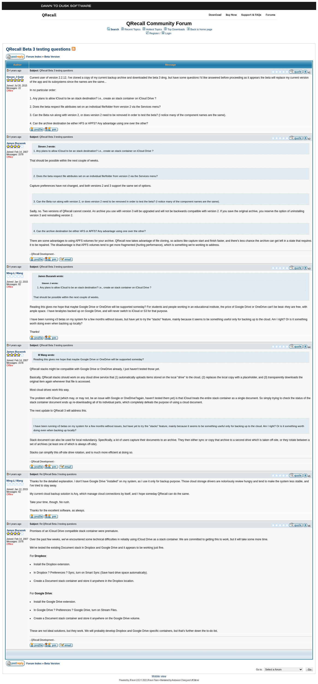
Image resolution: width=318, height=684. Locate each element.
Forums (270, 15)
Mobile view (159, 676)
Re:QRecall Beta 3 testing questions (58, 474)
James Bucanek (16, 143)
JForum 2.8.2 (134, 680)
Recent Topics (132, 29)
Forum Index (34, 56)
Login (168, 33)
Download (215, 15)
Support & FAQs (251, 15)
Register (154, 33)
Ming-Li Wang (14, 273)
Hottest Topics (154, 29)
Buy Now (231, 15)
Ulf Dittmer (194, 680)
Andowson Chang (179, 680)
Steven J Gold (14, 77)
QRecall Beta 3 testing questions (38, 49)
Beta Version (52, 56)
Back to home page (201, 29)
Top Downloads (176, 29)
